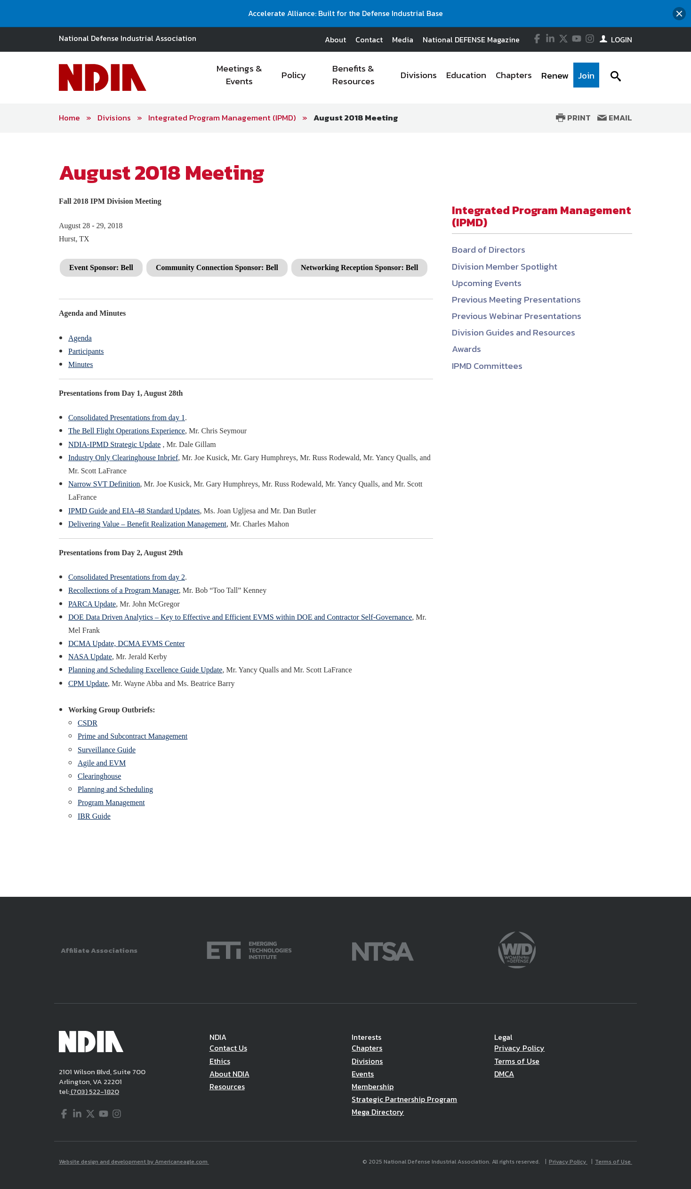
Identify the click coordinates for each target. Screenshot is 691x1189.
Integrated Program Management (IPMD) (222, 118)
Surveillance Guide (107, 750)
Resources (227, 1086)
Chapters (367, 1047)
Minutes (80, 364)
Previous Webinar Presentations (516, 316)
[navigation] (401, 78)
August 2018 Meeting (355, 118)
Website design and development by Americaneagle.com (134, 1161)
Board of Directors (488, 249)
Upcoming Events (487, 283)
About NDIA (229, 1073)
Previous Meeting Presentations (516, 299)
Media (402, 39)
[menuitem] (239, 78)
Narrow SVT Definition (104, 484)
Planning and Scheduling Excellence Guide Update (145, 670)
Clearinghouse (99, 776)
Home (69, 118)
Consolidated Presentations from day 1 (126, 418)
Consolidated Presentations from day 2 (126, 577)
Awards (466, 349)
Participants (86, 351)
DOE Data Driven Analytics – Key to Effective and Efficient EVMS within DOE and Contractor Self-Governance (240, 617)
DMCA (504, 1073)
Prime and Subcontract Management (132, 736)
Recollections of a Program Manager (123, 590)
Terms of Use (516, 1061)
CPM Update (88, 683)
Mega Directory (378, 1111)
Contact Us (228, 1047)
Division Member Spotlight (504, 266)
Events (363, 1073)
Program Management (111, 802)
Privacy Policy (519, 1047)
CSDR (87, 723)
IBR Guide (94, 816)
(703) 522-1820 (94, 1091)
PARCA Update (92, 604)
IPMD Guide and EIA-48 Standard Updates (134, 511)
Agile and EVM (102, 763)
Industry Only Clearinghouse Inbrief (123, 458)
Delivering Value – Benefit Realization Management (147, 524)
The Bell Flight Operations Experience (126, 431)
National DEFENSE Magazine (471, 39)
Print (573, 118)
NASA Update (90, 657)
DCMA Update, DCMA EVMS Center (126, 643)
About (335, 39)
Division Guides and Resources (513, 332)
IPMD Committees (487, 366)
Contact (369, 39)
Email (614, 118)
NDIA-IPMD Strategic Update (114, 444)
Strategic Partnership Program (404, 1099)
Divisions (114, 118)
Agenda (80, 338)
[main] (345, 515)
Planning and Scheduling (115, 789)
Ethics (219, 1061)
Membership (373, 1086)
